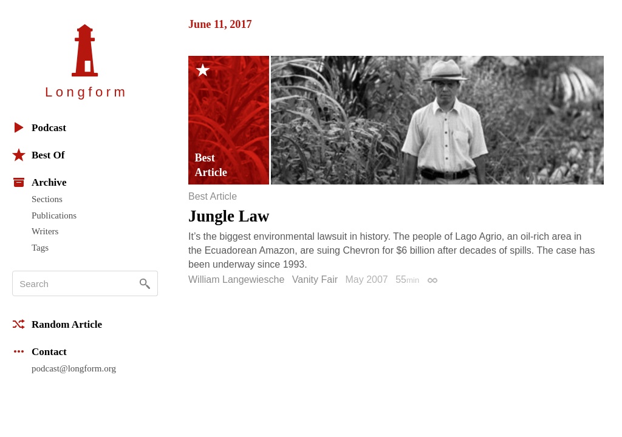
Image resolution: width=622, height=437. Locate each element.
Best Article (212, 197)
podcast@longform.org (74, 368)
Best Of (38, 154)
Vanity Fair (315, 279)
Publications (54, 215)
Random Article (57, 324)
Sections (47, 199)
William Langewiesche (236, 279)
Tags (40, 247)
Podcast (39, 127)
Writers (45, 231)
